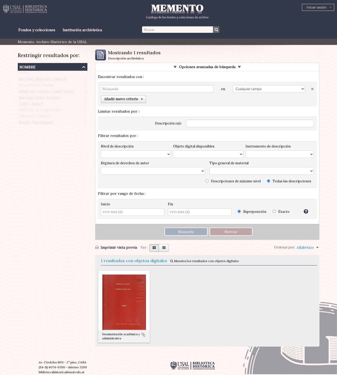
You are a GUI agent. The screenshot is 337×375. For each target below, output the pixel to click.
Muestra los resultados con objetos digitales (204, 261)
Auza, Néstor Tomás (36, 86)
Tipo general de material (229, 163)
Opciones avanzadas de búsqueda (207, 67)
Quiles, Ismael (31, 105)
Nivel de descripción (117, 146)
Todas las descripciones (289, 181)
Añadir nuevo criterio (123, 99)
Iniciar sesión (316, 7)
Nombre (27, 66)
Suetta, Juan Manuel (36, 123)
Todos (24, 74)
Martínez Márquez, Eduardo (43, 80)
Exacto (281, 211)
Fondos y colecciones (36, 30)
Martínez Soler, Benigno (40, 98)
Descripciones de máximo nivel (233, 181)
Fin (170, 204)
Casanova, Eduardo (35, 117)
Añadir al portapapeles (143, 334)
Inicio (105, 204)
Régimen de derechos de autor (125, 163)
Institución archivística (82, 30)
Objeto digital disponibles (194, 146)
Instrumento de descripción (268, 146)
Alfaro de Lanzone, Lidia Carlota (46, 92)
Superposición (251, 211)
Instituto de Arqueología (40, 111)
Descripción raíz (168, 123)
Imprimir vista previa (116, 247)
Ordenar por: (284, 247)
